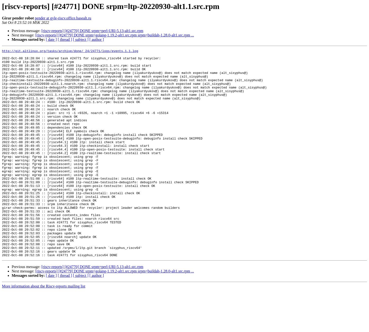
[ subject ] (80, 39)
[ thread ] (65, 39)
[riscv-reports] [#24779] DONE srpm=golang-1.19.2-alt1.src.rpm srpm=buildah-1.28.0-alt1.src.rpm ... (114, 35)
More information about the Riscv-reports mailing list (43, 328)
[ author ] (96, 39)
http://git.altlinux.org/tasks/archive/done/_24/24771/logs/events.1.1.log (70, 51)
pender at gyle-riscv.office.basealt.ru (63, 18)
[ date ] (51, 39)
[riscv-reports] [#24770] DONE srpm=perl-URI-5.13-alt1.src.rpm (92, 31)
